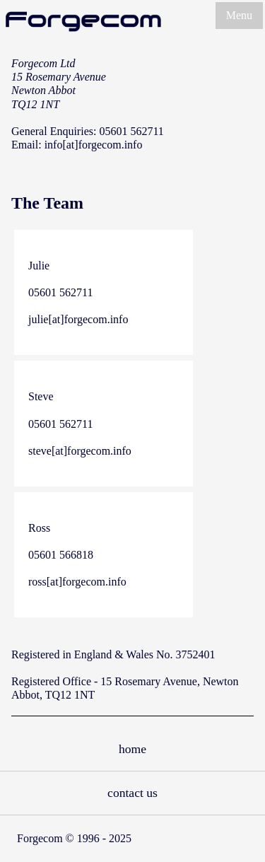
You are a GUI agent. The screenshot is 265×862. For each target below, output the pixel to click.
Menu (239, 15)
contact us (132, 793)
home (132, 749)
